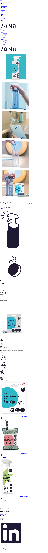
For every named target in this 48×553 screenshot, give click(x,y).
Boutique (2, 32)
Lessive (2, 14)
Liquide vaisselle (3, 7)
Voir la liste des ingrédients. (3, 286)
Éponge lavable (24, 453)
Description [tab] (2, 208)
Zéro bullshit (2, 36)
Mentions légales (2, 547)
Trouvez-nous (3, 37)
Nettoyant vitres (24, 416)
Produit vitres (4, 35)
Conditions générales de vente (3, 548)
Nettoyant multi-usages (24, 496)
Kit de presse (1, 544)
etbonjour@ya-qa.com (3, 514)
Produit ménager (3, 10)
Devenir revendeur (2, 518)
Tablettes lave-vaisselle (4, 6)
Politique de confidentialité (3, 549)
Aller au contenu (2, 0)
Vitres (2, 11)
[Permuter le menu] (0, 29)
